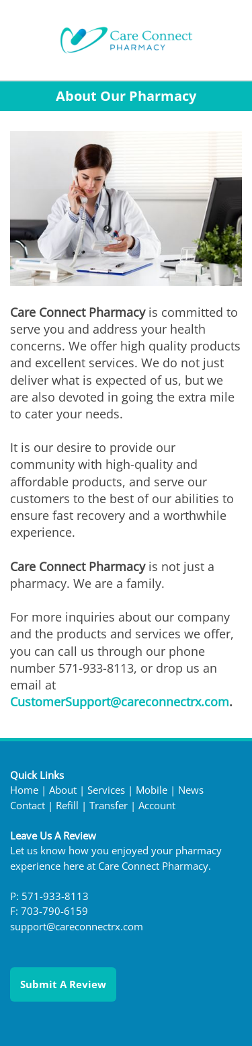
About (63, 790)
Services (106, 790)
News (191, 790)
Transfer (108, 805)
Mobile (151, 790)
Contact (27, 805)
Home (24, 790)
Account (156, 805)
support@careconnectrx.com (76, 927)
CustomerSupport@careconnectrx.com (119, 701)
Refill (67, 805)
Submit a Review (63, 984)
